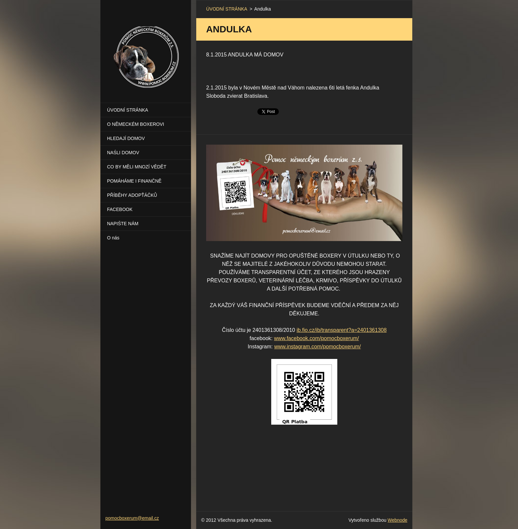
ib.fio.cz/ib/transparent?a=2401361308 (342, 330)
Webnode (397, 520)
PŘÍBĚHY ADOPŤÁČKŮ (132, 195)
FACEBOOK (119, 209)
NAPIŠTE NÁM (122, 223)
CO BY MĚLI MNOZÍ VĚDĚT (136, 166)
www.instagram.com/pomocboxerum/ (317, 346)
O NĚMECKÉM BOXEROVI (135, 124)
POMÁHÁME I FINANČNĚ (134, 181)
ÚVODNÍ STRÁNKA (127, 110)
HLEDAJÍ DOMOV (126, 138)
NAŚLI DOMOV (123, 152)
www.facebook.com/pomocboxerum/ (316, 338)
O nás (113, 237)
